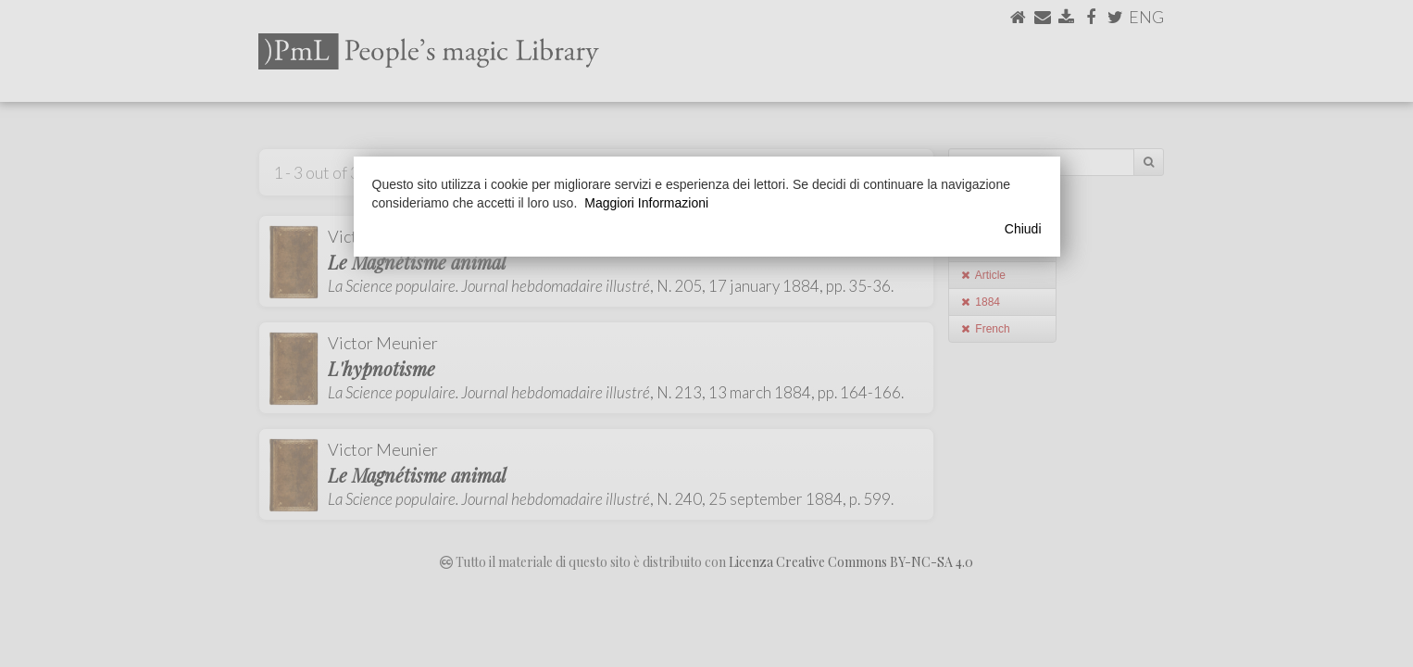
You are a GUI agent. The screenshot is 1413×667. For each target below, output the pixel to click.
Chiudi (1023, 228)
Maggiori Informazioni (646, 202)
